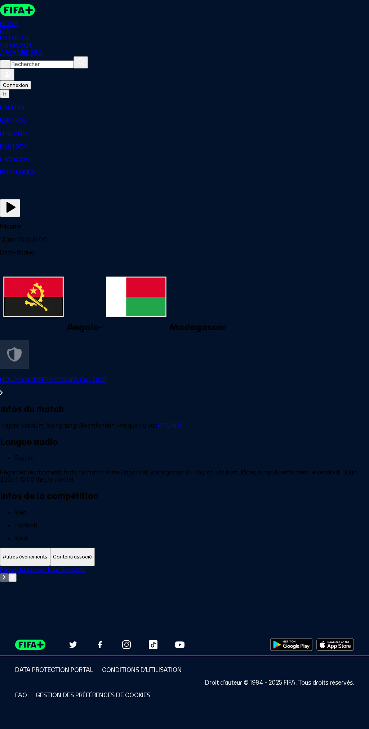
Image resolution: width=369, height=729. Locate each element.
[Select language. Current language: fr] (4, 93)
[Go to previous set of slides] (4, 577)
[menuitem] (184, 107)
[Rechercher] (81, 62)
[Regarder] (10, 208)
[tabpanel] (184, 584)
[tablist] (184, 557)
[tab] (25, 557)
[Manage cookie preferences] (93, 695)
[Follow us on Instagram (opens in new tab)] (126, 645)
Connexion (15, 85)
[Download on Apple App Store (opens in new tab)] (335, 645)
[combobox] (42, 64)
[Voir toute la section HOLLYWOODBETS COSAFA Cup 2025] (184, 386)
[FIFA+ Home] (17, 10)
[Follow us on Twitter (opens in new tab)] (73, 645)
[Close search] (5, 64)
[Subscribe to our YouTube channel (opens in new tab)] (180, 645)
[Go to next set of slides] (12, 577)
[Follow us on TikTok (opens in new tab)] (153, 645)
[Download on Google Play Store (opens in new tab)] (291, 645)
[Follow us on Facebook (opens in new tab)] (100, 645)
